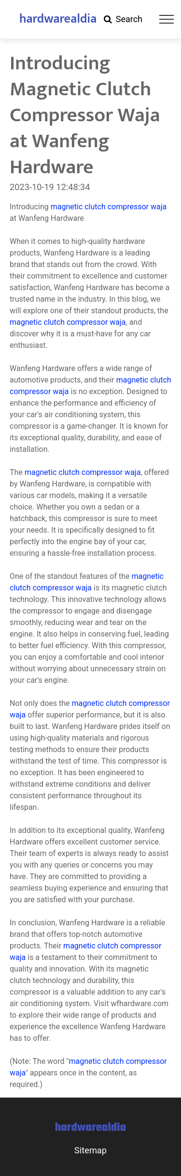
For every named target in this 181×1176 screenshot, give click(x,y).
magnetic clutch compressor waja (109, 206)
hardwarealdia (58, 19)
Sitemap (90, 1150)
